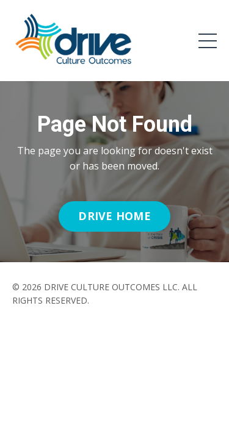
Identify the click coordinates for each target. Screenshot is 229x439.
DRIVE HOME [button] (114, 216)
